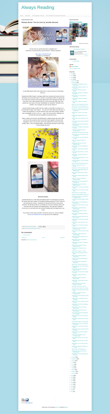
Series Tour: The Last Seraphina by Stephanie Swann (79, 179)
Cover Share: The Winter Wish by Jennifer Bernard (78, 130)
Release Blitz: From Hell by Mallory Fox (80, 106)
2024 (72, 77)
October (74, 357)
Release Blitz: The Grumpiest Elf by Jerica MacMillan (79, 234)
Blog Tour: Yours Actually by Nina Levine (80, 104)
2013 (72, 391)
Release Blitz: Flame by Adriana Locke (79, 264)
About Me (27, 15)
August (73, 360)
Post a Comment (26, 235)
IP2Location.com (29, 402)
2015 (72, 387)
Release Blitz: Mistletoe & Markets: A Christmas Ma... (79, 256)
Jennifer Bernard (28, 228)
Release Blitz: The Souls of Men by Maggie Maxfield (79, 144)
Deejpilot (57, 407)
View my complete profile (75, 68)
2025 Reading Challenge (79, 49)
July (73, 362)
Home (21, 15)
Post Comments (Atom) (32, 239)
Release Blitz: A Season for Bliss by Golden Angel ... (79, 308)
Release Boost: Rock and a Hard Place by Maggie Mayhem (80, 197)
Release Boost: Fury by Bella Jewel (79, 192)
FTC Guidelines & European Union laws (55, 15)
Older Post (62, 237)
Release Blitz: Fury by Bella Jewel (79, 349)
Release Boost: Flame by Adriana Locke (80, 167)
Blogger (66, 407)
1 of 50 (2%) (85, 54)
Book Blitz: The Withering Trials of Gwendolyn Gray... (79, 293)
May (73, 366)
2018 (72, 382)
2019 (72, 380)
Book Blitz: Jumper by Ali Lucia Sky (79, 286)
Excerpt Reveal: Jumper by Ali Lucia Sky (80, 288)
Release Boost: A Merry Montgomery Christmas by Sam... (79, 228)
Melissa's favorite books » (84, 43)
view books (86, 55)
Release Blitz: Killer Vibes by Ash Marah (80, 132)
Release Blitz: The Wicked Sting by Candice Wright (79, 208)
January (74, 373)
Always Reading (37, 7)
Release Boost (34, 228)
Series (38, 228)
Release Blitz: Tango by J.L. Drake (79, 251)
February (74, 371)
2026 (72, 73)
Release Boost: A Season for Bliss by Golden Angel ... (79, 211)
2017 (72, 384)
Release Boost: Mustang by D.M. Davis (80, 163)
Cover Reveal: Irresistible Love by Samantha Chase (78, 335)
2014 (72, 389)
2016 (72, 386)
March (73, 369)
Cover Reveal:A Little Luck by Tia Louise (80, 321)
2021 (72, 377)
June (73, 364)
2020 (72, 379)
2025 (72, 75)
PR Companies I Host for (38, 15)
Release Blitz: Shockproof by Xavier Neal (80, 107)
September (74, 358)
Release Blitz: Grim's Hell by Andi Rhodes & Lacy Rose (78, 284)
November (74, 82)
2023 (72, 79)
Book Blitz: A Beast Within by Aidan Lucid (80, 194)
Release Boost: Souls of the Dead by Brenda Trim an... (79, 240)
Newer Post (24, 237)
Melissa (76, 51)
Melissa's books (76, 22)
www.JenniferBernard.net (36, 214)
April (73, 367)
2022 (72, 375)
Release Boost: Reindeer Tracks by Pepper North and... (79, 246)
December (74, 80)
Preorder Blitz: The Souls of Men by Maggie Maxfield (79, 185)
